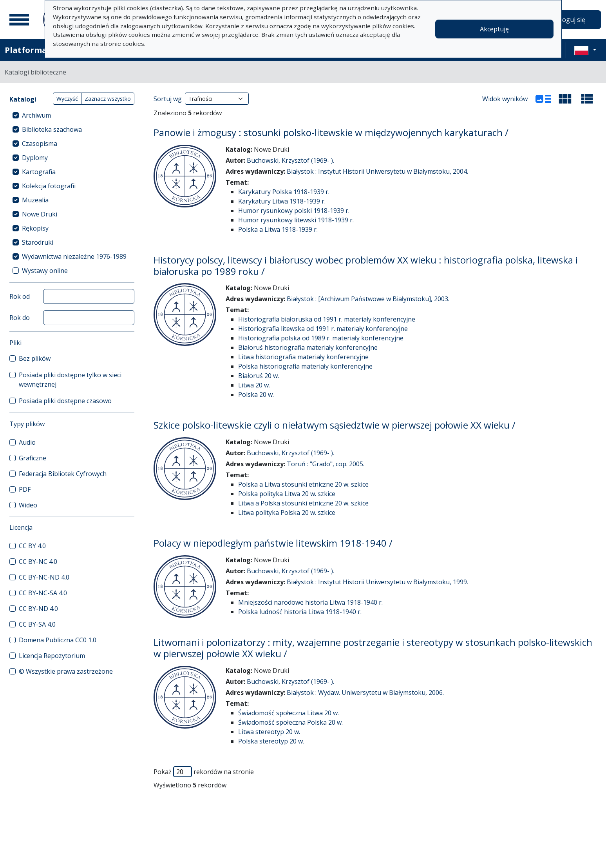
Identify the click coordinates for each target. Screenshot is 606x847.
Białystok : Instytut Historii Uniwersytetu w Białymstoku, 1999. (377, 582)
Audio (27, 442)
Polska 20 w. (256, 394)
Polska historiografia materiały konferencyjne (305, 366)
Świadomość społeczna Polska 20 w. (290, 722)
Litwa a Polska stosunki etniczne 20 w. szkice (303, 503)
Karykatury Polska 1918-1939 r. (283, 191)
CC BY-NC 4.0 (38, 561)
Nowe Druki (39, 214)
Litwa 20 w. (254, 385)
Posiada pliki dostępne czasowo (65, 400)
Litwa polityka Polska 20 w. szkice (286, 512)
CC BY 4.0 (32, 546)
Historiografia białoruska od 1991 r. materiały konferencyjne (326, 319)
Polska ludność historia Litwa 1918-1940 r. (300, 611)
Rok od (19, 296)
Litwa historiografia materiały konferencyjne (303, 357)
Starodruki (37, 242)
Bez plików (35, 358)
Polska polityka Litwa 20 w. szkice (286, 493)
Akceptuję (494, 29)
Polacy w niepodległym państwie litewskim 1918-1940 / (273, 542)
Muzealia (35, 200)
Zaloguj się (569, 19)
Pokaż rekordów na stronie (204, 771)
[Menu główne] (19, 19)
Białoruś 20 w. (258, 375)
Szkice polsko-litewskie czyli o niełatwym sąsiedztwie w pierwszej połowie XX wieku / (335, 424)
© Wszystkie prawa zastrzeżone (66, 671)
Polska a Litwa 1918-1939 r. (278, 229)
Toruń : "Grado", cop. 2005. (325, 464)
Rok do (19, 317)
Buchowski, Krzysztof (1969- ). (290, 160)
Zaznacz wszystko (108, 98)
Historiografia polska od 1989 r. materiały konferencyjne (320, 338)
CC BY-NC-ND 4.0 (44, 577)
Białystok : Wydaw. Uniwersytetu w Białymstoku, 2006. (365, 692)
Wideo (28, 505)
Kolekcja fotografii (49, 186)
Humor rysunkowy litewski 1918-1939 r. (296, 220)
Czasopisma (39, 143)
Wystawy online (45, 270)
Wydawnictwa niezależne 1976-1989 (74, 256)
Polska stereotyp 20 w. (271, 741)
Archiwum (36, 115)
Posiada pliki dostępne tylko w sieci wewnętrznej (70, 380)
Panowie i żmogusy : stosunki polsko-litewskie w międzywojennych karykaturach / (331, 132)
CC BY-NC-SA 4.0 (43, 593)
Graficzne (32, 458)
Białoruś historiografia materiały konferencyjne (308, 347)
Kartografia (39, 171)
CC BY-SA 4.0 (37, 624)
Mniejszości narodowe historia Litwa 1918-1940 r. (310, 602)
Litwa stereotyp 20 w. (269, 731)
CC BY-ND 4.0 (38, 608)
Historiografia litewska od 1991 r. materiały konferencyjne (323, 328)
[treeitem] (71, 115)
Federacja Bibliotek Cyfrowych (63, 473)
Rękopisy (35, 228)
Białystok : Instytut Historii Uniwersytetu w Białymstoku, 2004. (377, 171)
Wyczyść (67, 98)
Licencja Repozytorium (52, 655)
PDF (25, 489)
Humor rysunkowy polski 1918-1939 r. (293, 210)
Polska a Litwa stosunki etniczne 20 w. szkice (303, 484)
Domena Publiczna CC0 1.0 (57, 640)
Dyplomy (35, 157)
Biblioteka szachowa (52, 129)
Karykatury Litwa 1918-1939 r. (282, 201)
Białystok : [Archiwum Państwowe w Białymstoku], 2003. (368, 298)
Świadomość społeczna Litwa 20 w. (288, 713)
